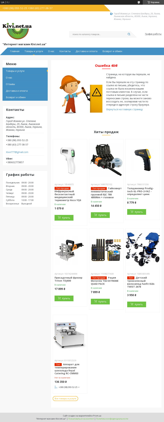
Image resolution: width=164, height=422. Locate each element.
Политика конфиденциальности (112, 418)
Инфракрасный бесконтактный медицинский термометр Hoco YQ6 (68, 196)
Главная (14, 51)
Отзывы (10, 84)
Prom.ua (97, 415)
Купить (66, 217)
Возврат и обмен (112, 51)
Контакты (65, 51)
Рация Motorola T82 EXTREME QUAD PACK (104, 280)
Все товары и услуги (65, 398)
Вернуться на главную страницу (124, 109)
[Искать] (129, 34)
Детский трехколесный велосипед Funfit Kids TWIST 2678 (140, 282)
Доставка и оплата (86, 51)
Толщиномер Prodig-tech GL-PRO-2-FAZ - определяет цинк (140, 191)
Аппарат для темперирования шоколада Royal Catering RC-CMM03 (67, 369)
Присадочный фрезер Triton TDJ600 (68, 279)
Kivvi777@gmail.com (17, 152)
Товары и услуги (33, 51)
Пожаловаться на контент (81, 418)
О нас (51, 51)
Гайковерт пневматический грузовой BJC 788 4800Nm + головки (106, 193)
